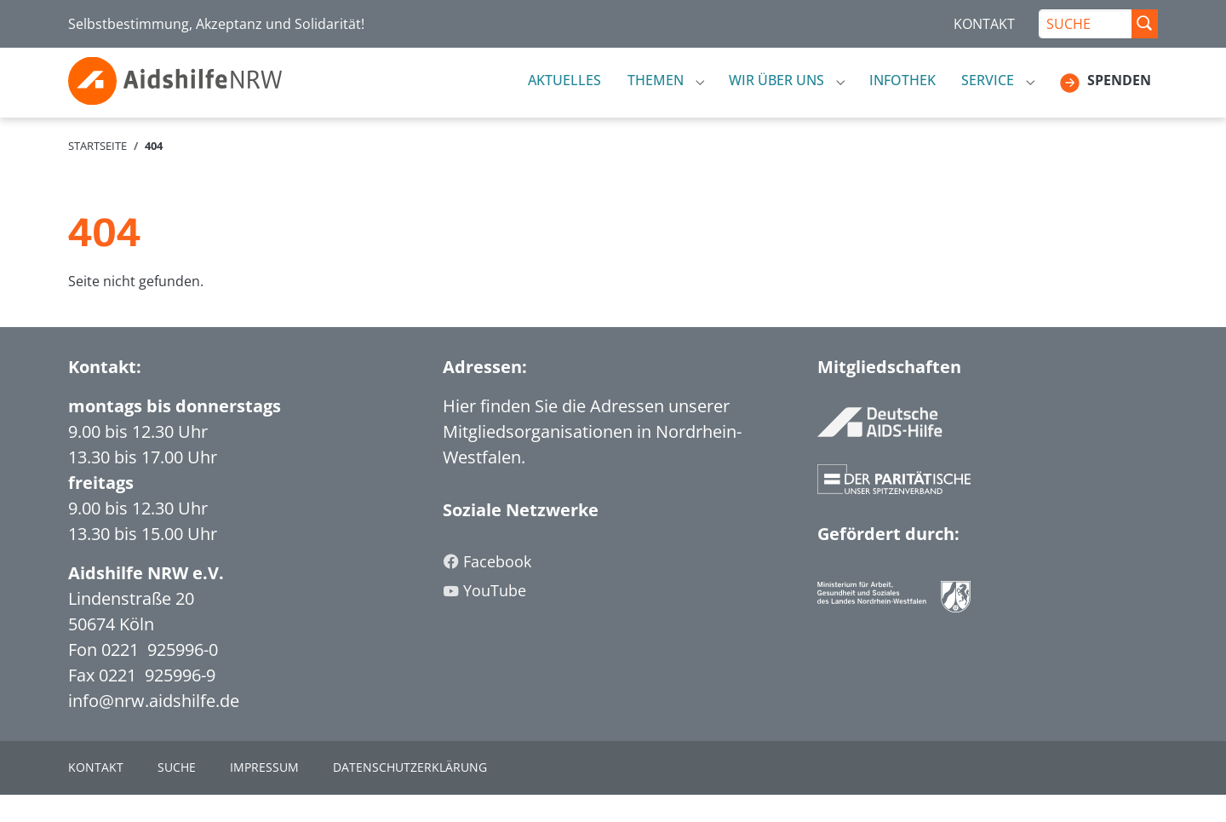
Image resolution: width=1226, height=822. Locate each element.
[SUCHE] (1085, 23)
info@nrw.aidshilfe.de (153, 727)
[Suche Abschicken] (1144, 23)
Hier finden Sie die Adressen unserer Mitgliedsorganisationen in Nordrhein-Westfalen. (592, 459)
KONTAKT (984, 23)
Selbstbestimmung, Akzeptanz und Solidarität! (216, 23)
